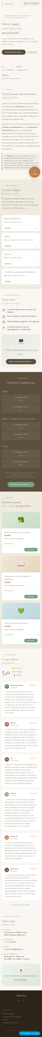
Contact (5, 1020)
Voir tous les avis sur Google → (21, 905)
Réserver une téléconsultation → (21, 361)
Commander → (31, 550)
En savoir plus (32, 52)
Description (21, 543)
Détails (21, 228)
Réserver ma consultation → (21, 484)
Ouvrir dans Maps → (21, 980)
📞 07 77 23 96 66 (31, 3)
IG (18, 1001)
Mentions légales (8, 1014)
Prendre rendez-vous (10, 1023)
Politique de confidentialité (12, 1017)
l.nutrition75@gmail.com (13, 949)
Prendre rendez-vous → (13, 52)
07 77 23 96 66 (10, 942)
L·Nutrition (21, 995)
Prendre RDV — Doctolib (30, 1033)
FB (24, 1001)
